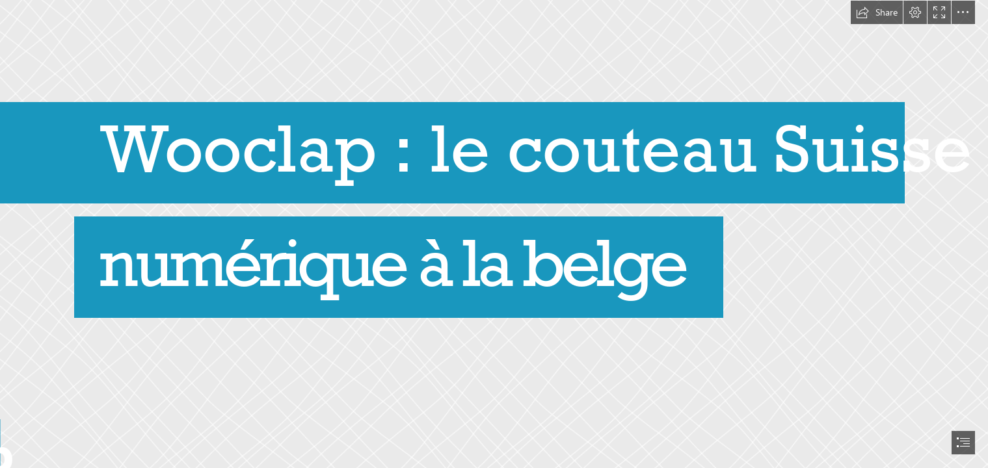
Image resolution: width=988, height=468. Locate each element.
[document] (494, 234)
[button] (877, 12)
